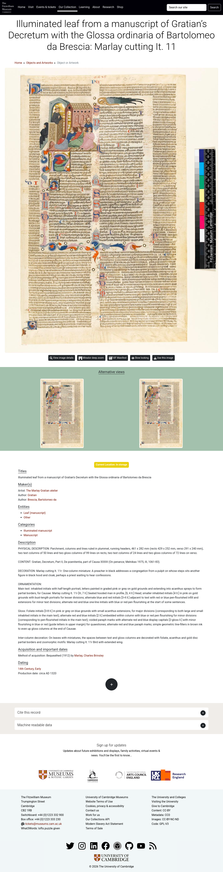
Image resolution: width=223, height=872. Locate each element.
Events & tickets (46, 7)
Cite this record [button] (28, 712)
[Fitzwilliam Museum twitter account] (70, 845)
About (96, 7)
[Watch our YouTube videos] (141, 845)
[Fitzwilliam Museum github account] (129, 845)
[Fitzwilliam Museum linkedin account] (106, 845)
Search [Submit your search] (214, 7)
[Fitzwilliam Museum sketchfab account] (118, 845)
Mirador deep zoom (91, 358)
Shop (120, 7)
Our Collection (67, 7)
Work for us (93, 815)
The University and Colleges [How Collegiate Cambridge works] (169, 797)
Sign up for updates (111, 745)
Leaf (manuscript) (35, 513)
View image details (61, 357)
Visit (31, 7)
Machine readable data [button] (34, 725)
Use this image (163, 357)
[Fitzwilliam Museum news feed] (152, 845)
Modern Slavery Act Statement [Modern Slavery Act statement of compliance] (104, 823)
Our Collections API (98, 819)
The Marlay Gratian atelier (42, 490)
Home (22, 7)
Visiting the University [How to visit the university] (165, 801)
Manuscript (31, 535)
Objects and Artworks (39, 62)
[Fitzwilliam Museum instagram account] (82, 845)
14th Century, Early (29, 668)
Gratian (32, 495)
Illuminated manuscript (38, 530)
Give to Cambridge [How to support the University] (163, 806)
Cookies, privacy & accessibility (105, 806)
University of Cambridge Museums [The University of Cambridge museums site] (107, 797)
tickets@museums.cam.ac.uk (43, 823)
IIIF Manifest (117, 358)
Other (27, 517)
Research (108, 7)
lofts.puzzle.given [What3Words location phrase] (49, 828)
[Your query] (187, 7)
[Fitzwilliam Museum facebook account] (94, 845)
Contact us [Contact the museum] (92, 810)
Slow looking (140, 357)
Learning (84, 7)
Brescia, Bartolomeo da (42, 499)
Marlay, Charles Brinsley (89, 655)
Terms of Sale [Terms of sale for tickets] (94, 828)
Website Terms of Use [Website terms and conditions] (99, 801)
